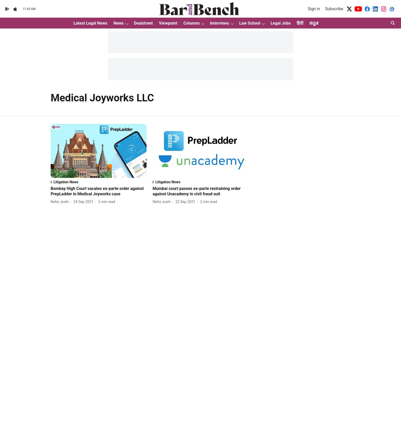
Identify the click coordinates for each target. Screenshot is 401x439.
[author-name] (61, 202)
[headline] (99, 191)
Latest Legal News (90, 23)
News (119, 23)
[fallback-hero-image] (99, 151)
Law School (249, 23)
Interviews (219, 23)
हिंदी (300, 23)
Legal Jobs (281, 23)
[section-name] (99, 182)
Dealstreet (143, 23)
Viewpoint (168, 23)
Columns (191, 23)
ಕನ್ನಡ (313, 23)
